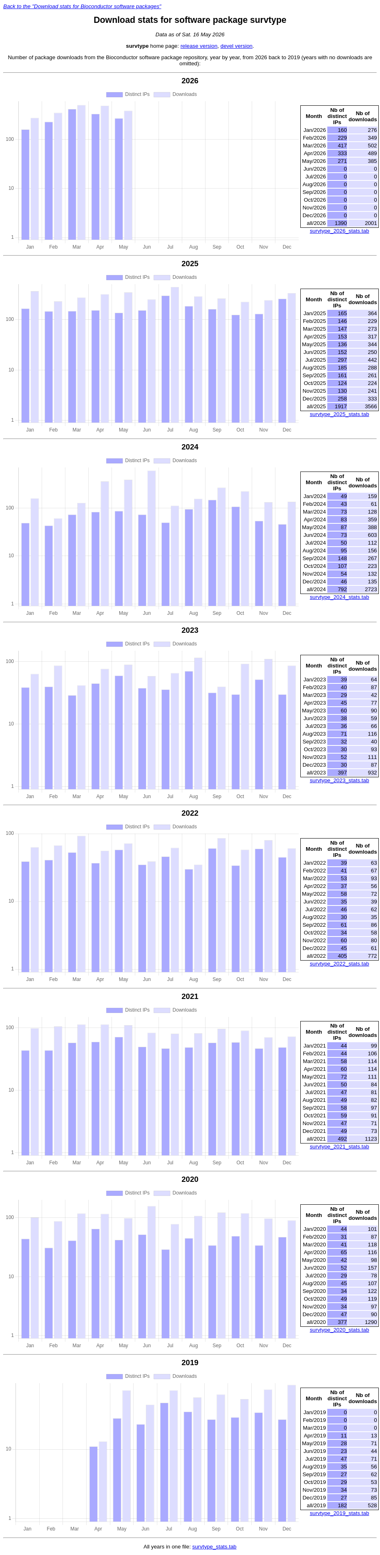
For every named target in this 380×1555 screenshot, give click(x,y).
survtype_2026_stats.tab (339, 231)
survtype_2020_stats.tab (339, 1330)
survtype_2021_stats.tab (339, 1146)
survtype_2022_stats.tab (339, 964)
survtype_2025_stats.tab (339, 414)
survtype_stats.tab (214, 1547)
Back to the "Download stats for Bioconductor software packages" (82, 6)
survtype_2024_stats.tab (339, 597)
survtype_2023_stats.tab (339, 780)
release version (199, 46)
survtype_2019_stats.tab (339, 1513)
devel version (236, 46)
